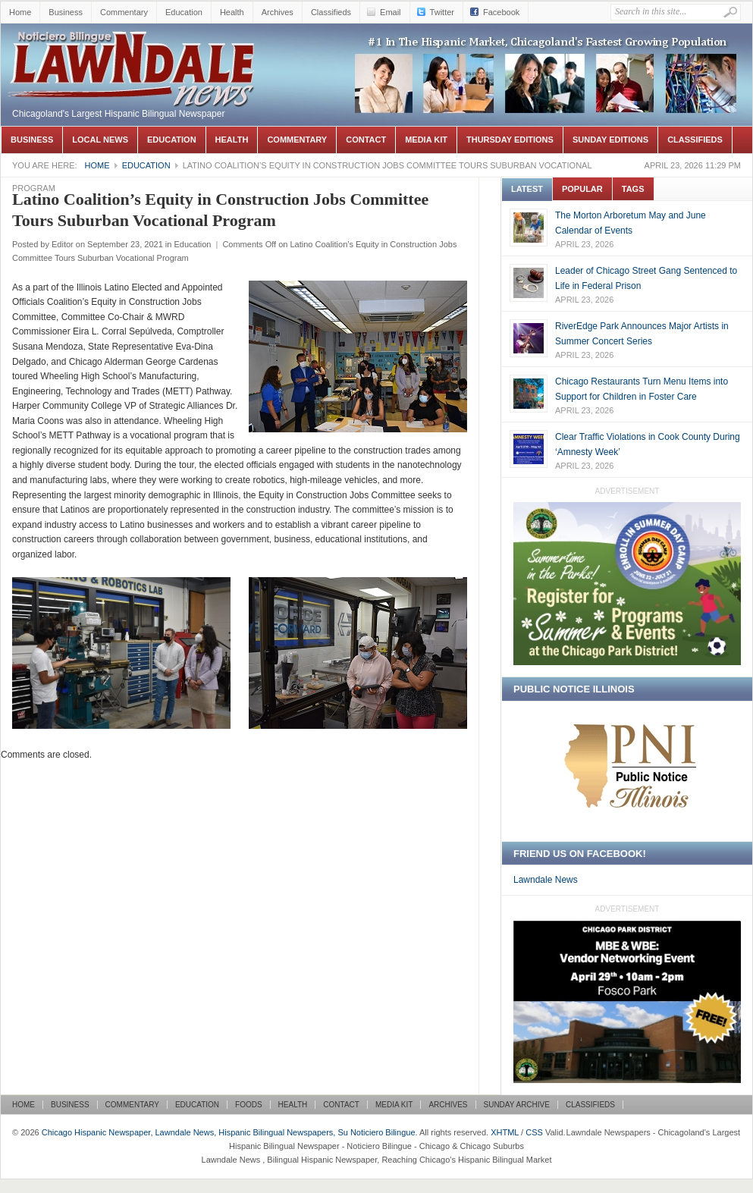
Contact (366, 139)
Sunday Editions (610, 139)
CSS (534, 1132)
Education (183, 12)
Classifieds (331, 12)
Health (232, 12)
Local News (100, 139)
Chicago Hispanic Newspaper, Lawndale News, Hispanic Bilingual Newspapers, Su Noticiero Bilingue (133, 46)
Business (66, 12)
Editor (63, 244)
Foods (248, 1104)
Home (20, 12)
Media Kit (426, 139)
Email (390, 12)
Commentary (124, 12)
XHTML (505, 1132)
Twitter (442, 12)
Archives (277, 12)
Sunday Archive (517, 1104)
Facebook (501, 12)
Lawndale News (545, 879)
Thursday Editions (510, 139)
